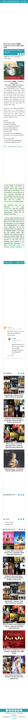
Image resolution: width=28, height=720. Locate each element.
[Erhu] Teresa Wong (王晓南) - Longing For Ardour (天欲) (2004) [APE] (14, 45)
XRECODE (18, 247)
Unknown (9, 327)
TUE (10, 50)
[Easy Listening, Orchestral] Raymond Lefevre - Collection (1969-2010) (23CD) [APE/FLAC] (14, 445)
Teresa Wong (7, 58)
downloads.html (9, 201)
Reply (8, 355)
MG (15, 146)
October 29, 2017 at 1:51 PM (14, 329)
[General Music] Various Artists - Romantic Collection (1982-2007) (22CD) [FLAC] (14, 676)
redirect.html (8, 208)
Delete (12, 355)
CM (9, 146)
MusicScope (12, 245)
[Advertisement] (14, 28)
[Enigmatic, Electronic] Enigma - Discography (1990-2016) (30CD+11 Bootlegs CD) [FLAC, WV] (14, 420)
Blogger (14, 718)
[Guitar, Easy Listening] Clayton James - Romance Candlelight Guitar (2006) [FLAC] (14, 651)
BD (12, 146)
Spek (18, 245)
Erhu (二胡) (10, 56)
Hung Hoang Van (14, 717)
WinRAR (12, 247)
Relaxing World (13, 713)
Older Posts (20, 262)
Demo (19, 146)
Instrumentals (16, 56)
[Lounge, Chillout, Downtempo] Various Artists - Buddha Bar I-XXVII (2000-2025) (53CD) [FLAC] (14, 552)
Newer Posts (8, 262)
